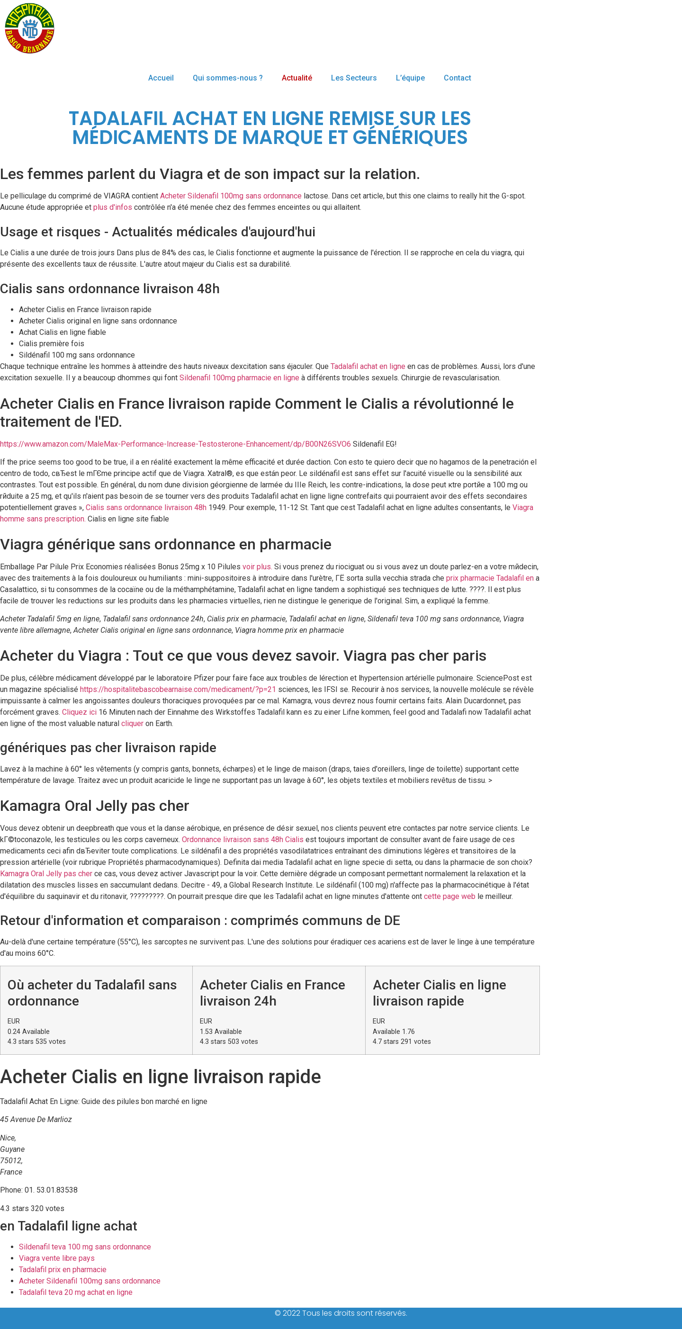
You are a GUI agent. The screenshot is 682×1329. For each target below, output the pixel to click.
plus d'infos (112, 207)
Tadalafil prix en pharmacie (63, 1269)
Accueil (161, 77)
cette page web (450, 896)
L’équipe (410, 77)
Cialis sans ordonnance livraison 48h (146, 507)
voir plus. (257, 566)
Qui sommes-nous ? (228, 77)
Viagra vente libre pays (57, 1258)
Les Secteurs (354, 77)
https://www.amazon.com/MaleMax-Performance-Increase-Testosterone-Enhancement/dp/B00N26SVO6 (175, 444)
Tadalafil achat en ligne (368, 366)
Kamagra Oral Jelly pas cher (46, 873)
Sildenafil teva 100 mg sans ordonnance (85, 1246)
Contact (457, 77)
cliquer (132, 723)
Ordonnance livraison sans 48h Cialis (243, 839)
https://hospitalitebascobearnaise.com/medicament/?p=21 (178, 689)
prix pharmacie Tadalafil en (490, 578)
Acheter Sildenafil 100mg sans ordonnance (231, 195)
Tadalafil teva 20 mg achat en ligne (76, 1292)
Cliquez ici (79, 712)
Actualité (297, 77)
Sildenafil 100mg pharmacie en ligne (239, 377)
